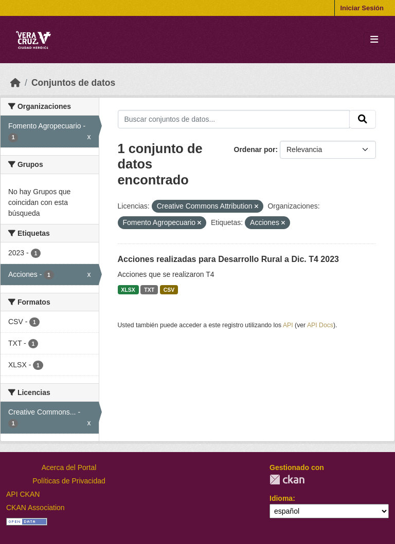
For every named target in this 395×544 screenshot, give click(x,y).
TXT (149, 290)
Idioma (281, 498)
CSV (169, 290)
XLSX (128, 290)
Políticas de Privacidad (68, 481)
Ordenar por (255, 149)
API (288, 325)
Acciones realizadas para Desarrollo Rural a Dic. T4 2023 (228, 259)
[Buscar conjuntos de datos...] (234, 119)
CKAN (287, 479)
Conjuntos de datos (73, 83)
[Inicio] (15, 83)
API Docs (320, 325)
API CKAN (23, 494)
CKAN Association (35, 507)
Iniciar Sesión (362, 8)
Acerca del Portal (69, 467)
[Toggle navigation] (374, 39)
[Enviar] (362, 119)
